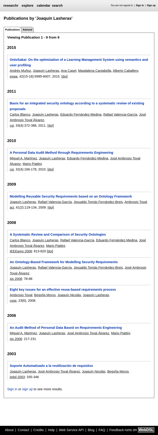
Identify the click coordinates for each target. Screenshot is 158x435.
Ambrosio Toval (135, 202)
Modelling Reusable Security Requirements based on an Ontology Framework (71, 196)
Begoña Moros (45, 295)
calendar (43, 5)
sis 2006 (16, 339)
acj (12, 207)
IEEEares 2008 (21, 251)
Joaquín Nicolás (69, 295)
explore (27, 5)
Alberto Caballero (125, 70)
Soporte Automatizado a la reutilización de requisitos (51, 366)
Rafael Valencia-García (120, 114)
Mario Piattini (32, 164)
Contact (23, 430)
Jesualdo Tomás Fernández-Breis (98, 202)
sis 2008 (16, 279)
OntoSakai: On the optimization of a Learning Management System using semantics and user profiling (79, 62)
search (57, 5)
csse (13, 300)
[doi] (64, 76)
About (9, 430)
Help (51, 430)
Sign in (140, 5)
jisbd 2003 (17, 377)
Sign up (151, 5)
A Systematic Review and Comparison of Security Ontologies (58, 234)
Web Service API (71, 430)
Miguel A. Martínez (23, 158)
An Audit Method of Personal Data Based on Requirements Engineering (66, 327)
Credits (38, 430)
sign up (27, 389)
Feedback (116, 430)
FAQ (102, 430)
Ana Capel (68, 70)
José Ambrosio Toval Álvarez (88, 333)
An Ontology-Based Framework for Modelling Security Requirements (64, 262)
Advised (27, 29)
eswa (13, 76)
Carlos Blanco (20, 114)
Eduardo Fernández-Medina (80, 114)
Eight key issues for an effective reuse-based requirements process (63, 289)
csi (12, 125)
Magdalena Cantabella (94, 70)
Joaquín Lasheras (46, 70)
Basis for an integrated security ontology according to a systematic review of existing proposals (77, 106)
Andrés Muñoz (20, 70)
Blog (91, 430)
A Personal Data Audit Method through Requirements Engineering (61, 152)
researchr (10, 5)
